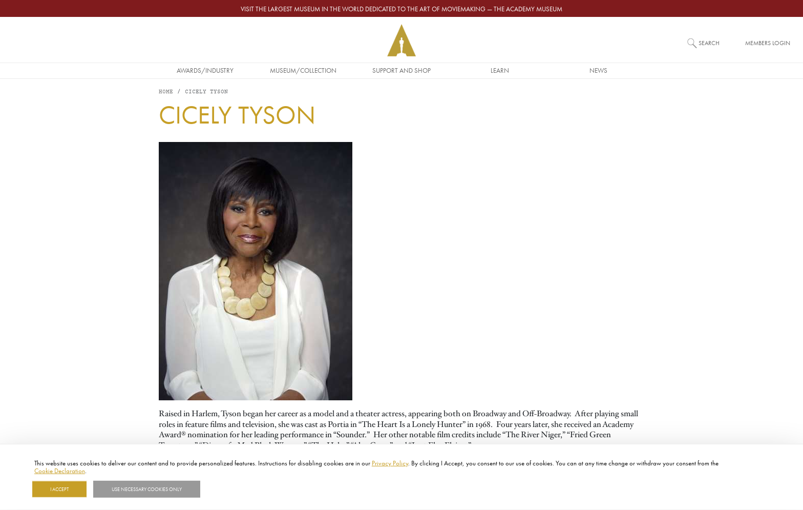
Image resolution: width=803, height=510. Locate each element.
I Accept (59, 489)
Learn (500, 70)
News (598, 70)
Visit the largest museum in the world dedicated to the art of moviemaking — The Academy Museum (401, 9)
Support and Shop (401, 70)
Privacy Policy (390, 463)
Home (166, 92)
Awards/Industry (205, 70)
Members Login (767, 43)
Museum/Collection (303, 70)
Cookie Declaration (59, 470)
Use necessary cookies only (147, 489)
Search (709, 43)
